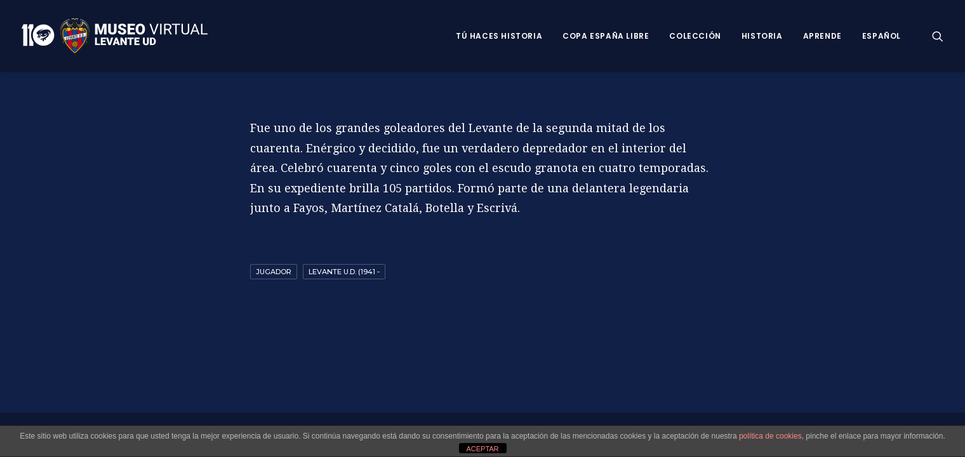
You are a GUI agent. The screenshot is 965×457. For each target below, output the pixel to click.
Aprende (822, 35)
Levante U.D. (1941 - (344, 271)
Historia (762, 35)
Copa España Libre (605, 35)
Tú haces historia (499, 35)
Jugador (273, 271)
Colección (695, 35)
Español (881, 35)
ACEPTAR (482, 449)
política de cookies (770, 436)
